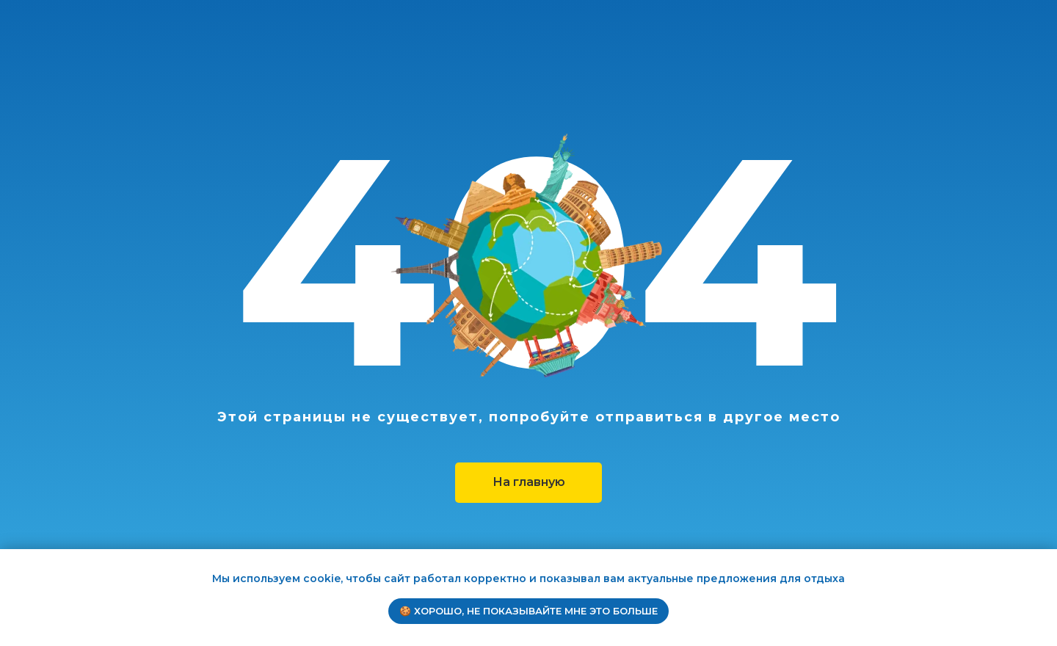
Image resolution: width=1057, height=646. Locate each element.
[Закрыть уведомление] (1046, 560)
